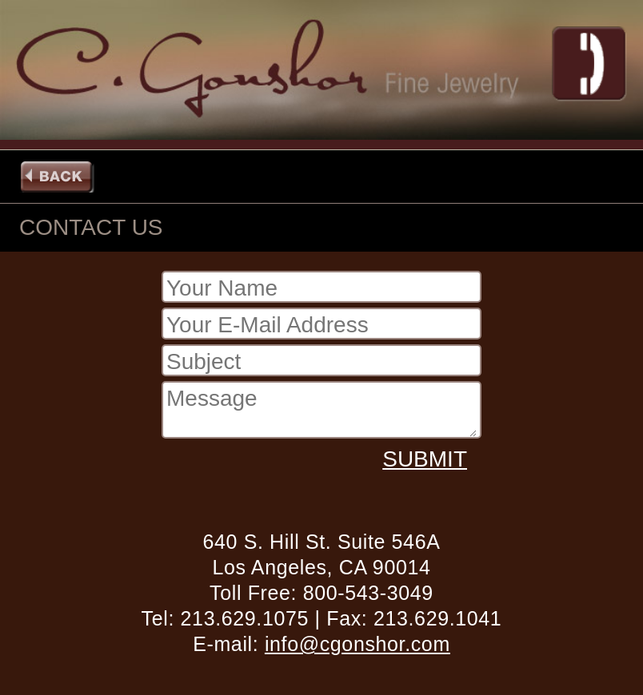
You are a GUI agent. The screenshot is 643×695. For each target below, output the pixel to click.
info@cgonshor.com (357, 644)
